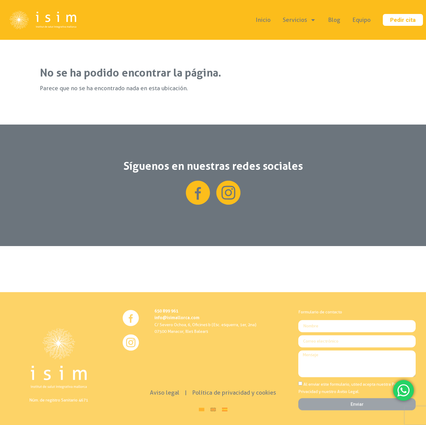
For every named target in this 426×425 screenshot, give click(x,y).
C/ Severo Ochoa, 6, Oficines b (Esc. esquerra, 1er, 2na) (205, 366)
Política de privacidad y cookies (234, 392)
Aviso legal (164, 392)
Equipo (361, 19)
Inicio (263, 19)
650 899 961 (166, 352)
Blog (334, 19)
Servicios (299, 20)
